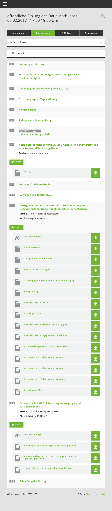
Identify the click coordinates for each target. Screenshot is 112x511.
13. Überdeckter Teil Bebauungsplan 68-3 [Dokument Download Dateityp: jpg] (44, 379)
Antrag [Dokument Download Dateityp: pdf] (27, 171)
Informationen (19, 33)
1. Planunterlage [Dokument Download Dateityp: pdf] (32, 248)
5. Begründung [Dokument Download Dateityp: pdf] (31, 291)
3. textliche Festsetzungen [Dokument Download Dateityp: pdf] (37, 269)
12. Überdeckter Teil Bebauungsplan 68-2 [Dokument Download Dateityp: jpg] (44, 368)
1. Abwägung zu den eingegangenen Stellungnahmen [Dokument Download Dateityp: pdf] (50, 445)
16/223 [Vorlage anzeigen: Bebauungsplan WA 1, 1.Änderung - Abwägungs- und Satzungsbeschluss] (18, 425)
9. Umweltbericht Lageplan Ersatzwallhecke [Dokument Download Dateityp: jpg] (45, 335)
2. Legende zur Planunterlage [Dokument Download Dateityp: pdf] (38, 258)
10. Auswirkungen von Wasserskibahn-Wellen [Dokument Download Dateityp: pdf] (46, 346)
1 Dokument (17, 53)
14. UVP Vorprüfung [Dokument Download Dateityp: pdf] (34, 390)
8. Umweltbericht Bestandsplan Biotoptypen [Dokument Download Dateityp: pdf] (46, 324)
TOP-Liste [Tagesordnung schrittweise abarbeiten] (67, 33)
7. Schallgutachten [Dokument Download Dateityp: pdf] (33, 313)
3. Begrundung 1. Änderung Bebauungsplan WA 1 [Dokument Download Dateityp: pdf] (48, 468)
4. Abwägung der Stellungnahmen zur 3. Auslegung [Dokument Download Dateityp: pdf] (49, 280)
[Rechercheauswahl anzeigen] (102, 16)
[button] (95, 173)
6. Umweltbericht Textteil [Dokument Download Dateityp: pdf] (36, 302)
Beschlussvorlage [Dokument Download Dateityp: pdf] (32, 237)
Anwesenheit (91, 33)
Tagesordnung (43, 33)
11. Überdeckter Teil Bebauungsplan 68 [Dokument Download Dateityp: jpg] (43, 357)
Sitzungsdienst (95, 494)
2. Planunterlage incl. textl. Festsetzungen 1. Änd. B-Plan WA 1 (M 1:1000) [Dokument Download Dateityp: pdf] (50, 457)
